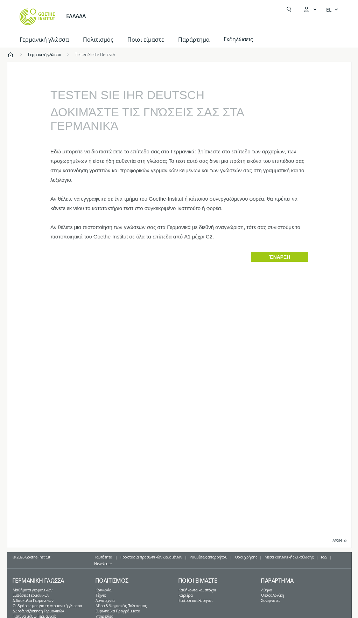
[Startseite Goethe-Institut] (37, 16)
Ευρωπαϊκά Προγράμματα (118, 610)
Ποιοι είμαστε (145, 39)
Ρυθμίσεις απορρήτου (208, 557)
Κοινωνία (104, 589)
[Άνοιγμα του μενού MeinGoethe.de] (310, 9)
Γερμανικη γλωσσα (38, 580)
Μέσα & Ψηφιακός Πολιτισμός (121, 605)
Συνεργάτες (270, 600)
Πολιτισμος (111, 580)
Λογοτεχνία (105, 600)
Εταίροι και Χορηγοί (195, 600)
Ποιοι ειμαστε (197, 580)
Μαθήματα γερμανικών (32, 589)
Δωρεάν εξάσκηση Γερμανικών (38, 610)
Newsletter (103, 563)
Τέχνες (101, 595)
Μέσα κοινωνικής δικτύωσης (289, 557)
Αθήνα (266, 589)
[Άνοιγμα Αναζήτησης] (289, 9)
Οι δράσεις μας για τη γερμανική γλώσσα (47, 605)
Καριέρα (185, 595)
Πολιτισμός (98, 39)
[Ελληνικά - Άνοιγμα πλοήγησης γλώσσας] (332, 9)
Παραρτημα (277, 580)
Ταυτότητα (103, 557)
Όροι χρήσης (246, 557)
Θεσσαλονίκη (272, 595)
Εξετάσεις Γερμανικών (31, 595)
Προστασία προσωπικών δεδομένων (151, 557)
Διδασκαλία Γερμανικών (33, 600)
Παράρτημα (194, 39)
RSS (324, 557)
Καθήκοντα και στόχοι (197, 589)
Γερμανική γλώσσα (44, 39)
